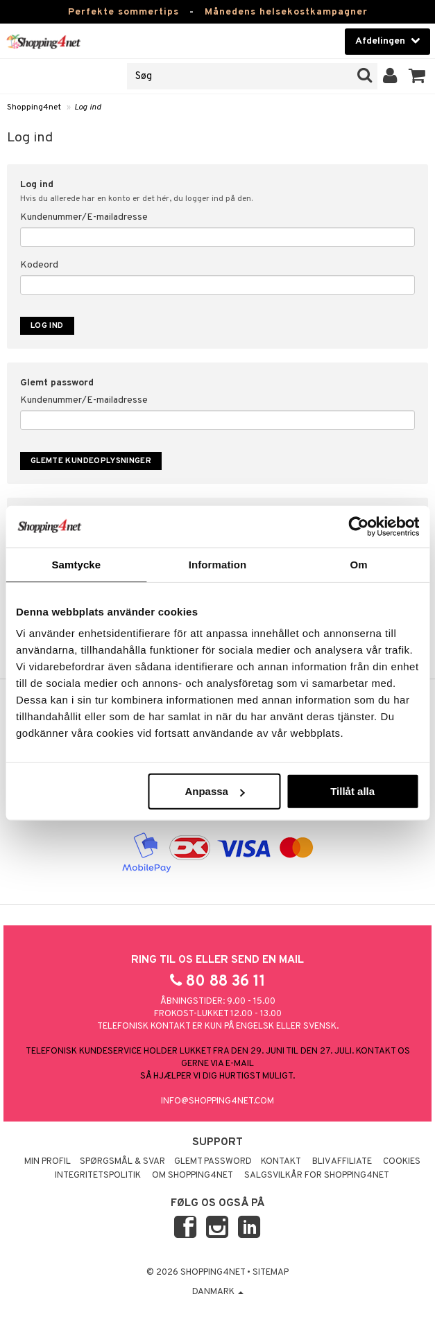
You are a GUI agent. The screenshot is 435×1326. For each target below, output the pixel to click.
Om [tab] (359, 564)
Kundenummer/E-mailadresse (84, 217)
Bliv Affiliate (342, 1161)
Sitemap (271, 1272)
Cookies (401, 1161)
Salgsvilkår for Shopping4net (316, 1175)
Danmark (218, 1292)
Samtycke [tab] (76, 564)
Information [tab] (218, 564)
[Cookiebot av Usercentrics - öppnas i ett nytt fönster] (358, 526)
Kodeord (39, 265)
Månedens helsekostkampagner (286, 12)
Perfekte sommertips (123, 12)
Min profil (47, 1161)
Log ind (87, 107)
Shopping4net (34, 107)
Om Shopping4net (192, 1175)
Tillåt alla (352, 791)
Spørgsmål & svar (122, 1161)
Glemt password (213, 1161)
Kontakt (281, 1161)
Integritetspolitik (98, 1175)
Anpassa (215, 791)
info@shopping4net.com (217, 1101)
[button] (417, 76)
